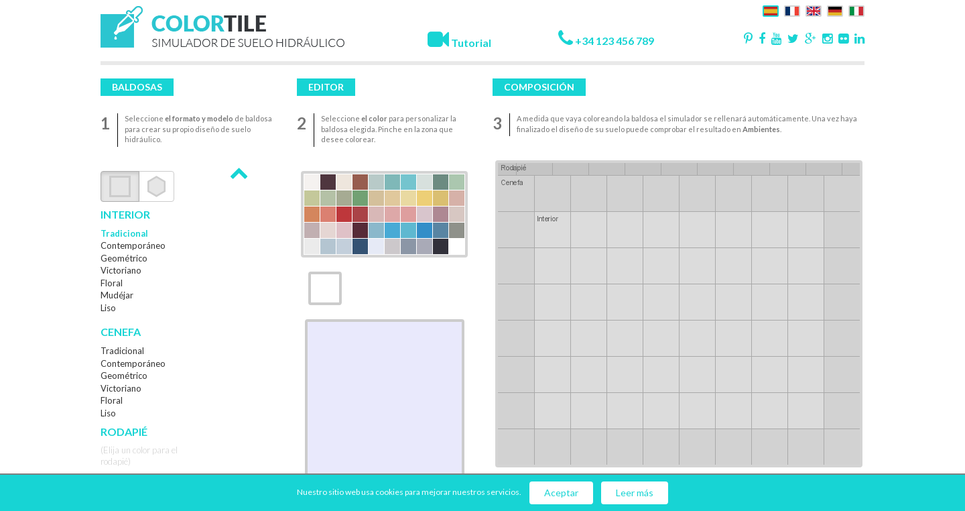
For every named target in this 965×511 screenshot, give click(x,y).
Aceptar (561, 492)
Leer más (634, 492)
